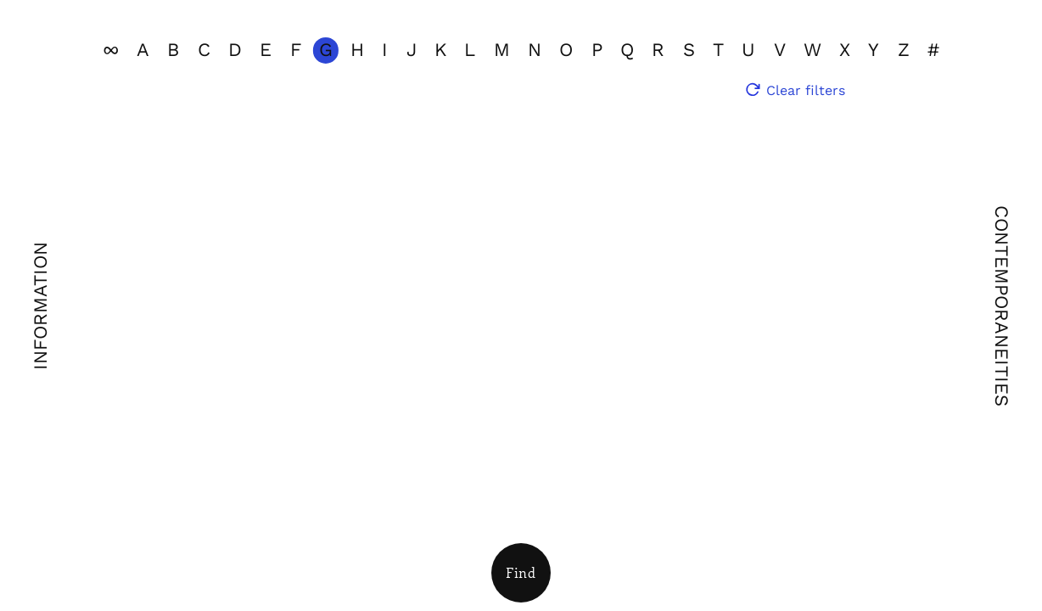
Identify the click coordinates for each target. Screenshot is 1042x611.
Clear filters (805, 90)
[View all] (111, 50)
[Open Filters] (521, 573)
